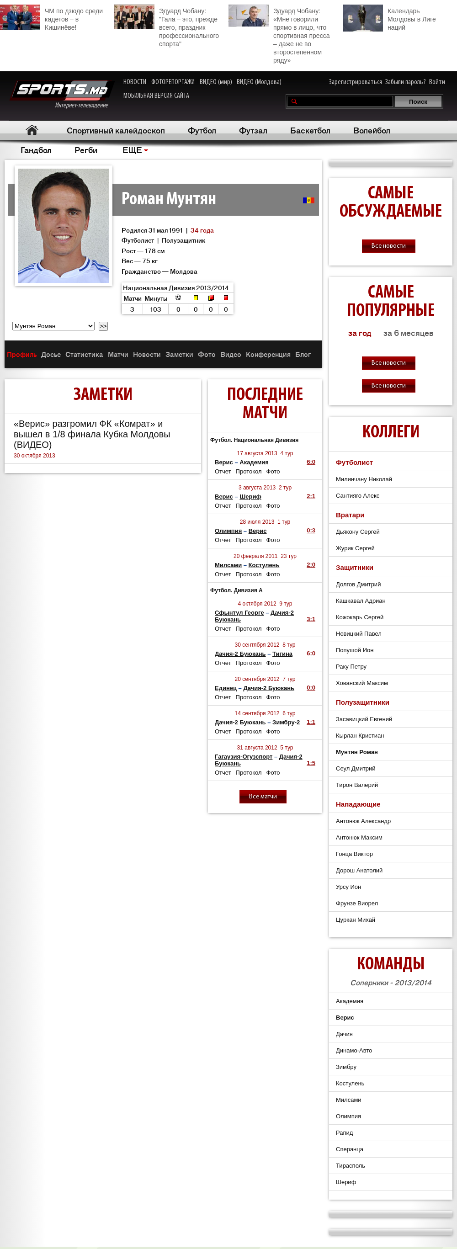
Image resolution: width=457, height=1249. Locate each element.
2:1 (311, 496)
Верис (224, 462)
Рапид (344, 1132)
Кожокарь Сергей (359, 617)
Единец (226, 688)
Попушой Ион (354, 650)
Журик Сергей (355, 548)
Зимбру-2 (286, 722)
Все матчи (263, 796)
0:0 (311, 687)
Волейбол (371, 129)
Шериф (250, 496)
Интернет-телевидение (62, 94)
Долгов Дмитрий (358, 584)
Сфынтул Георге (239, 612)
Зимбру (346, 1066)
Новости (147, 354)
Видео (230, 354)
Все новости (389, 246)
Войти (437, 82)
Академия (254, 462)
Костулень (264, 565)
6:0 (311, 461)
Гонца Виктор (354, 853)
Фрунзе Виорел (357, 903)
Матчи (118, 354)
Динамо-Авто (354, 1050)
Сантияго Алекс (357, 495)
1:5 (311, 763)
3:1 (311, 619)
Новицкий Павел (359, 633)
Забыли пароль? (405, 82)
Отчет (223, 471)
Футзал (253, 129)
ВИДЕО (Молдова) (259, 82)
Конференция (268, 354)
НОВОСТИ (134, 82)
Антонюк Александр (363, 821)
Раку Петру (351, 666)
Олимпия (228, 530)
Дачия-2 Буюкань (240, 653)
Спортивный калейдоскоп (116, 129)
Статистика (84, 354)
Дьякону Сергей (358, 531)
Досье (51, 354)
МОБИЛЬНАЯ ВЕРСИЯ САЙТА (156, 96)
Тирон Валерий (357, 784)
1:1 (311, 721)
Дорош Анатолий (359, 870)
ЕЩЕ (132, 149)
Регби (85, 149)
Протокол (249, 471)
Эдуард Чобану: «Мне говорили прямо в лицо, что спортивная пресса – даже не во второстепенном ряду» (278, 34)
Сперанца (349, 1149)
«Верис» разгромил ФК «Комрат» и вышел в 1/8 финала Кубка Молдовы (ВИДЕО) (92, 434)
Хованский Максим (362, 683)
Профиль (22, 354)
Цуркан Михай (355, 919)
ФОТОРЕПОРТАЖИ (173, 82)
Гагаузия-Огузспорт (243, 756)
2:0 (311, 564)
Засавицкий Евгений (364, 719)
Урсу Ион (348, 886)
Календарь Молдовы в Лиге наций (389, 18)
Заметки (179, 354)
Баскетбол (310, 129)
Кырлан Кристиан (360, 735)
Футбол (202, 129)
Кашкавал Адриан (361, 600)
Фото (207, 354)
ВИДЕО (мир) (216, 82)
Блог (303, 354)
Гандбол (36, 149)
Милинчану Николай (364, 479)
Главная (32, 130)
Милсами (228, 565)
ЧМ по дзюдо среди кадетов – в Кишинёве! (51, 18)
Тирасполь (350, 1165)
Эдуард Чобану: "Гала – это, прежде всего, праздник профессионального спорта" (166, 26)
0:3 (311, 530)
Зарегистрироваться (355, 82)
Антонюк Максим (359, 837)
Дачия (344, 1034)
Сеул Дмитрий (356, 768)
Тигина (282, 653)
